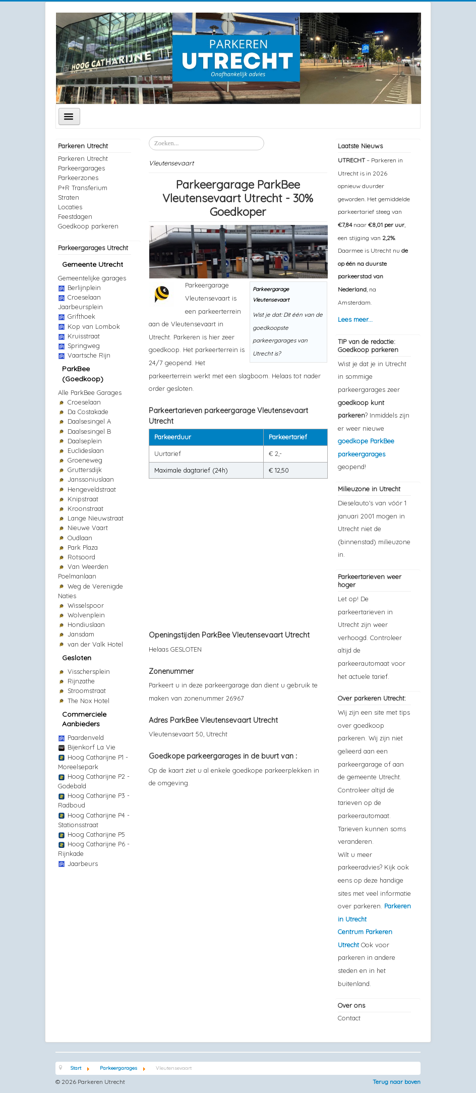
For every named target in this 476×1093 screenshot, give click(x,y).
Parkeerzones (78, 178)
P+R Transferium (82, 188)
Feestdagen (75, 216)
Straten (68, 197)
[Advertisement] (238, 549)
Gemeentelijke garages (92, 278)
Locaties (70, 207)
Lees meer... (355, 319)
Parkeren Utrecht (83, 158)
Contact (349, 1018)
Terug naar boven (397, 1081)
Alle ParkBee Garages (90, 392)
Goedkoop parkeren (88, 226)
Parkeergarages (81, 168)
